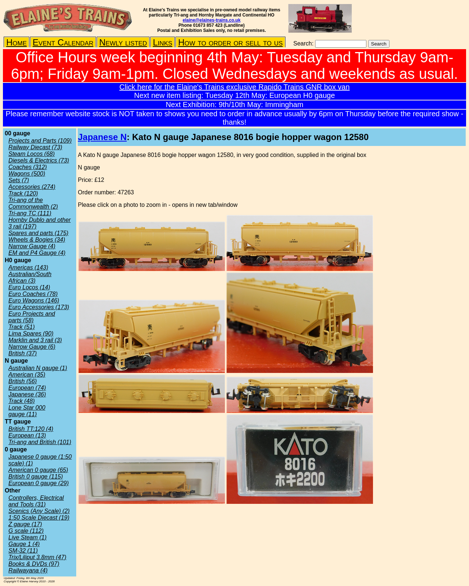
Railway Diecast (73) (35, 147)
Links (162, 42)
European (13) (27, 435)
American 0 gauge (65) (38, 470)
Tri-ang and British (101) (39, 442)
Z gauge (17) (25, 524)
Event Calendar (63, 42)
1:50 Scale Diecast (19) (38, 517)
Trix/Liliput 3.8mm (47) (37, 557)
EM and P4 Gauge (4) (37, 253)
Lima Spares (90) (30, 333)
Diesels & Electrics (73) (38, 160)
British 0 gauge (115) (35, 476)
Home (16, 42)
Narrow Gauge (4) (31, 246)
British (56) (22, 381)
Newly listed (123, 42)
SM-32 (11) (23, 550)
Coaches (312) (27, 167)
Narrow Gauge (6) (31, 347)
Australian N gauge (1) (37, 368)
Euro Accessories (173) (38, 307)
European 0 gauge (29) (38, 483)
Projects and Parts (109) (40, 141)
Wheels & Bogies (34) (36, 240)
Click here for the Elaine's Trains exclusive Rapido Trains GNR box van (234, 87)
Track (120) (23, 193)
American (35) (26, 374)
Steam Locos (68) (31, 154)
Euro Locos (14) (29, 287)
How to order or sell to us (230, 42)
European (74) (27, 388)
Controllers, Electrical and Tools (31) (36, 501)
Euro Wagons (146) (33, 300)
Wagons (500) (26, 174)
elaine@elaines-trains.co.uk (212, 20)
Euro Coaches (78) (33, 294)
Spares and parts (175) (38, 233)
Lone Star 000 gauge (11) (26, 410)
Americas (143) (28, 267)
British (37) (22, 353)
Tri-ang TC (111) (29, 213)
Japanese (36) (27, 394)
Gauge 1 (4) (24, 544)
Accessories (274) (31, 187)
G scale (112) (26, 531)
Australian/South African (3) (29, 277)
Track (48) (21, 401)
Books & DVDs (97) (33, 564)
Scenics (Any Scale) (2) (39, 511)
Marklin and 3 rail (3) (35, 340)
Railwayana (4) (28, 570)
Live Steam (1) (27, 537)
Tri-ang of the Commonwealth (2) (33, 203)
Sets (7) (18, 180)
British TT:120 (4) (30, 429)
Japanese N (102, 137)
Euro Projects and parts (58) (31, 317)
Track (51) (21, 327)
